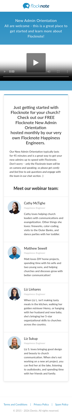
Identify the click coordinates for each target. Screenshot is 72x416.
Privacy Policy (41, 404)
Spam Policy (61, 404)
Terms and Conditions (15, 404)
